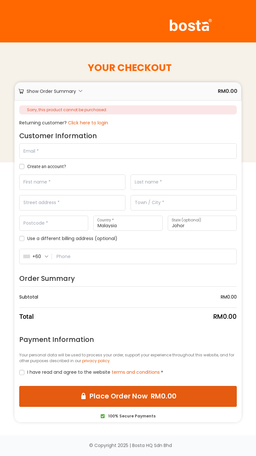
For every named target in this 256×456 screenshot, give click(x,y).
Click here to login (88, 123)
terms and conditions (136, 372)
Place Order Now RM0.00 (133, 397)
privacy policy (96, 361)
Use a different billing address (68, 239)
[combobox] (36, 256)
